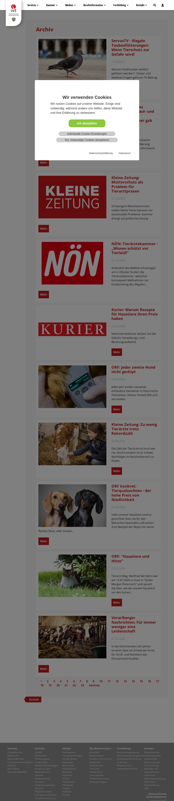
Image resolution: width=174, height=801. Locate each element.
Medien (69, 5)
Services (31, 5)
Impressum (125, 153)
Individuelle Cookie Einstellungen (87, 133)
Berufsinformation (93, 5)
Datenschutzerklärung (101, 153)
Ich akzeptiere (87, 123)
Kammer (50, 5)
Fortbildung (119, 5)
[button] (154, 5)
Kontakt (140, 5)
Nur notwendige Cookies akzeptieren (87, 139)
